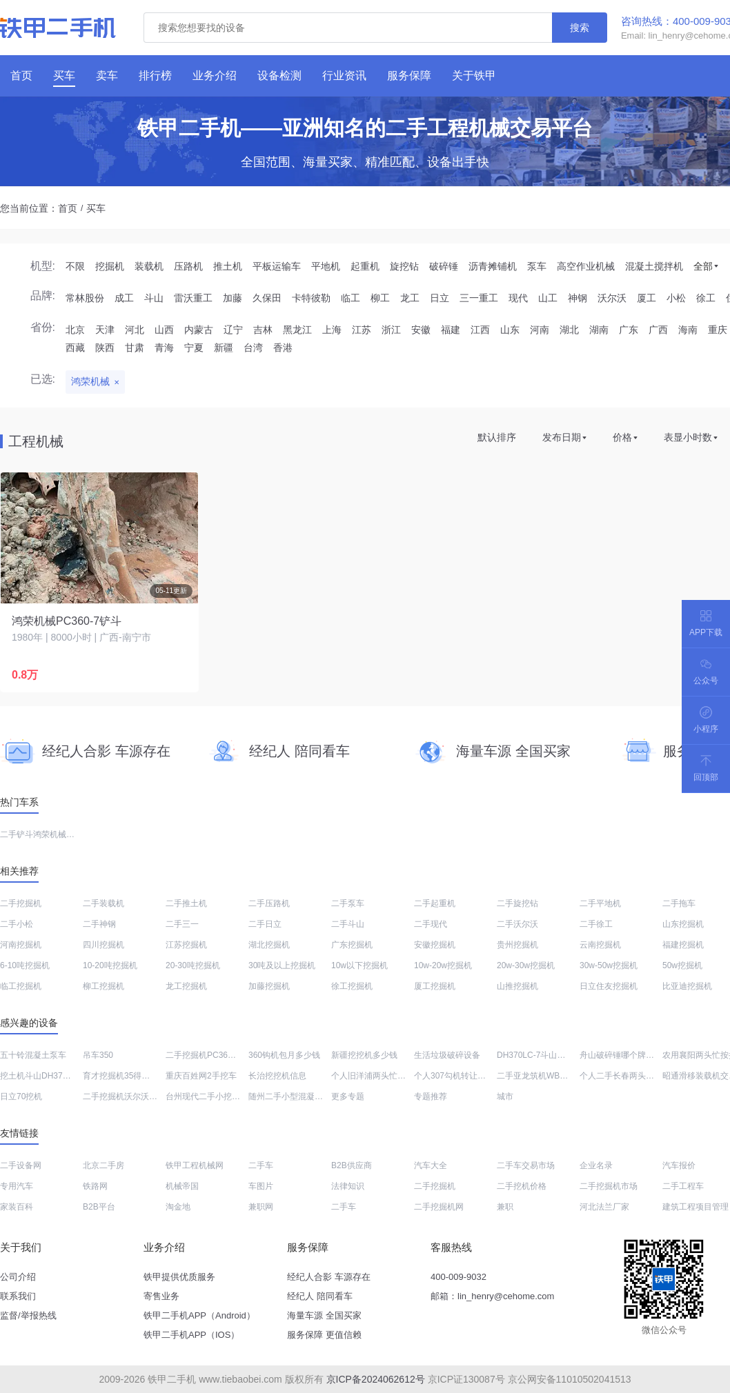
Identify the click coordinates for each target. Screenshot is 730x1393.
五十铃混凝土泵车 (33, 1055)
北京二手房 (103, 1165)
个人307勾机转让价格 (454, 1076)
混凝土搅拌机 (654, 266)
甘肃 (134, 347)
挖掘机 (109, 266)
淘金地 (178, 1207)
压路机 (188, 266)
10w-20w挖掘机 (443, 965)
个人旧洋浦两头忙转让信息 (381, 1076)
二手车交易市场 (526, 1165)
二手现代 (430, 924)
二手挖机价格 (521, 1186)
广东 (628, 329)
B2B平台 (99, 1207)
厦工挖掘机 (434, 986)
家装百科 (16, 1207)
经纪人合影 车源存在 (329, 1277)
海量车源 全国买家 (324, 1315)
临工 (350, 297)
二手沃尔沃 (517, 924)
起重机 (365, 266)
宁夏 (194, 347)
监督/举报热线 (28, 1315)
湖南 (599, 329)
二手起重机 (434, 903)
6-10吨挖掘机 (25, 965)
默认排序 (496, 437)
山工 (548, 297)
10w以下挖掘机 (359, 965)
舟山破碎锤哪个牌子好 (621, 1055)
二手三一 (182, 924)
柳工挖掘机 (103, 986)
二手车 (260, 1165)
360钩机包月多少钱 (284, 1055)
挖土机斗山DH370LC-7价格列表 (59, 1076)
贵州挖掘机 (517, 945)
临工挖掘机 (20, 986)
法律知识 (347, 1186)
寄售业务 (161, 1296)
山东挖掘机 (683, 924)
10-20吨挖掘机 (110, 965)
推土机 (227, 266)
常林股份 (85, 297)
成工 (124, 297)
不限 (75, 266)
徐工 (706, 297)
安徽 (421, 329)
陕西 (105, 347)
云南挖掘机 (600, 945)
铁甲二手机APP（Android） (199, 1315)
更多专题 (347, 1096)
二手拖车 (679, 903)
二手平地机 (600, 903)
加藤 (232, 297)
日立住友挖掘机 (609, 986)
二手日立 (265, 924)
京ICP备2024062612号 (375, 1379)
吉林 (263, 329)
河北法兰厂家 (604, 1207)
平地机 (325, 266)
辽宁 (233, 329)
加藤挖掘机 (269, 986)
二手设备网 (20, 1165)
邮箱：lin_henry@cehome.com (492, 1296)
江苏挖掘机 (186, 945)
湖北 (569, 329)
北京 (75, 329)
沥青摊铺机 (492, 266)
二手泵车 (347, 903)
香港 (283, 347)
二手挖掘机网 (439, 1207)
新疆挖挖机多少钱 (364, 1055)
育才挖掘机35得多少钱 (124, 1076)
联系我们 (18, 1296)
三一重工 (479, 297)
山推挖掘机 (517, 986)
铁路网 (95, 1186)
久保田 (267, 297)
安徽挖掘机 (434, 945)
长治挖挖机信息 (277, 1076)
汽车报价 (679, 1165)
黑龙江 (297, 329)
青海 (164, 347)
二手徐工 (596, 924)
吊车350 (98, 1055)
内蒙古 (198, 329)
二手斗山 (347, 924)
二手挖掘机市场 (609, 1186)
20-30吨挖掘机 (193, 965)
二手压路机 (269, 903)
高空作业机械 (586, 266)
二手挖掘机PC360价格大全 (216, 1055)
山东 (510, 329)
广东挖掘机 (352, 945)
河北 (134, 329)
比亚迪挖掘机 (687, 986)
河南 (539, 329)
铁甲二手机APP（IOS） (191, 1335)
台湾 (253, 347)
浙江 (391, 329)
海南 (688, 329)
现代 (518, 297)
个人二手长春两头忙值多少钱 (633, 1076)
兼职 (505, 1207)
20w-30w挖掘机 (526, 965)
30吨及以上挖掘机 (281, 965)
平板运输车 (277, 266)
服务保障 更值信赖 (324, 1335)
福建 (450, 329)
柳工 (380, 297)
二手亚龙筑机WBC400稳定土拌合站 (563, 1076)
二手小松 (16, 924)
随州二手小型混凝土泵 (289, 1096)
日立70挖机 (21, 1096)
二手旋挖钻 (517, 903)
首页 (67, 208)
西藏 (75, 347)
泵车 (536, 266)
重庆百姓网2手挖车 (201, 1076)
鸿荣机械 (90, 381)
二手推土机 (186, 903)
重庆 (717, 329)
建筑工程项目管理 (695, 1207)
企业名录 (596, 1165)
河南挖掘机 (20, 945)
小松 (676, 297)
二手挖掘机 (20, 903)
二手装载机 (103, 903)
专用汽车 (16, 1186)
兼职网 (260, 1207)
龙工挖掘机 (186, 986)
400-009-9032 (458, 1277)
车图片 (260, 1186)
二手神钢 (99, 924)
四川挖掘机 (103, 945)
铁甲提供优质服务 (179, 1277)
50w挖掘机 (682, 965)
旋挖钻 (404, 266)
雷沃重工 (193, 297)
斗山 (154, 297)
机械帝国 (182, 1186)
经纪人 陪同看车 (320, 1296)
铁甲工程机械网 (195, 1165)
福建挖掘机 (683, 945)
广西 (658, 329)
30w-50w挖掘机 (609, 965)
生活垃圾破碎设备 (447, 1055)
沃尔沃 (612, 297)
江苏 (361, 329)
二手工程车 (683, 1186)
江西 (480, 329)
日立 (439, 297)
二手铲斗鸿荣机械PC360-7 (49, 834)
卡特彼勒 (311, 297)
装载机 (149, 266)
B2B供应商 (351, 1165)
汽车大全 (430, 1165)
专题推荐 (430, 1096)
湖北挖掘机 (269, 945)
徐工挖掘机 (352, 986)
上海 (332, 329)
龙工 (410, 297)
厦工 (646, 297)
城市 (505, 1096)
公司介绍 (18, 1277)
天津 (105, 329)
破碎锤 (443, 266)
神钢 (577, 297)
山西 (164, 329)
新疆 (223, 347)
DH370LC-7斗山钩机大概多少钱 (556, 1055)
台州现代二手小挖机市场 (211, 1096)
